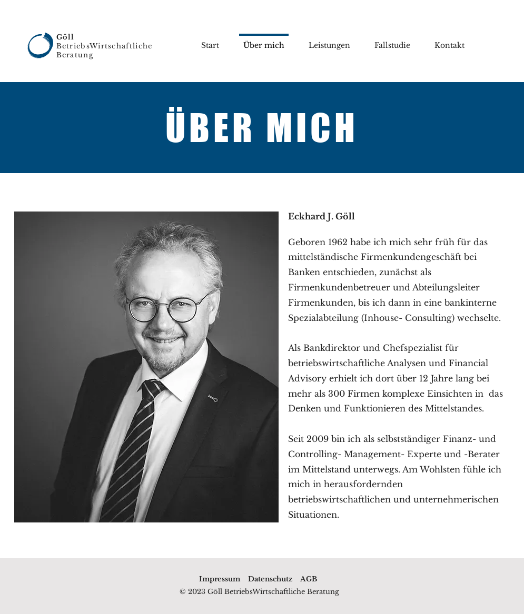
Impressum (219, 579)
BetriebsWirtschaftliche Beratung (104, 46)
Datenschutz (270, 579)
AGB (308, 579)
